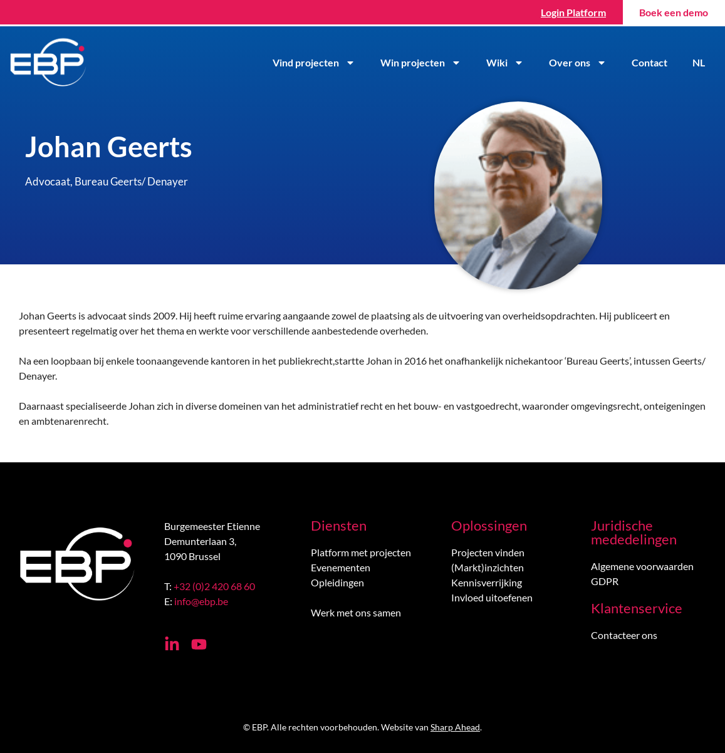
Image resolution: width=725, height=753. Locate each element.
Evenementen (340, 567)
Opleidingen (337, 582)
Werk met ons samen (356, 612)
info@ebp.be (201, 601)
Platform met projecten (361, 552)
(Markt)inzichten (487, 567)
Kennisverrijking (486, 582)
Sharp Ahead (455, 727)
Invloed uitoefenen (492, 597)
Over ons (579, 62)
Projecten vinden (487, 552)
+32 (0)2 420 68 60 (214, 586)
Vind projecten (315, 62)
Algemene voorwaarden (642, 566)
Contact (651, 62)
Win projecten (422, 62)
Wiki (506, 62)
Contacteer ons (624, 635)
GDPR (604, 581)
